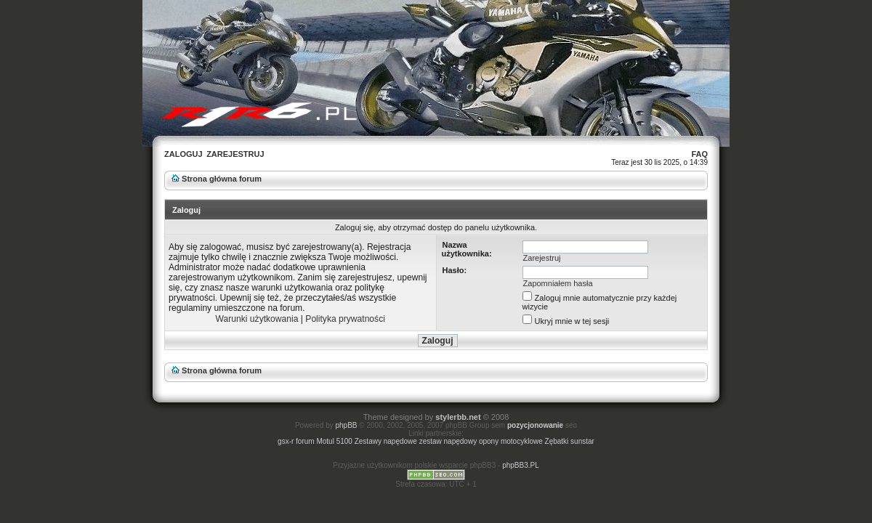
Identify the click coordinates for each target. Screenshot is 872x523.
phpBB (347, 425)
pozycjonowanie (535, 425)
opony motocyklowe (512, 441)
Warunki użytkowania (257, 319)
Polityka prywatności (345, 319)
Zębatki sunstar (569, 441)
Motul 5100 (335, 441)
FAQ (699, 154)
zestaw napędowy (449, 441)
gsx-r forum (297, 441)
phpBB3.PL (520, 465)
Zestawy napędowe (387, 441)
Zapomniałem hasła (558, 283)
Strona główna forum (222, 178)
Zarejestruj (235, 154)
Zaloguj (183, 154)
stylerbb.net (457, 417)
